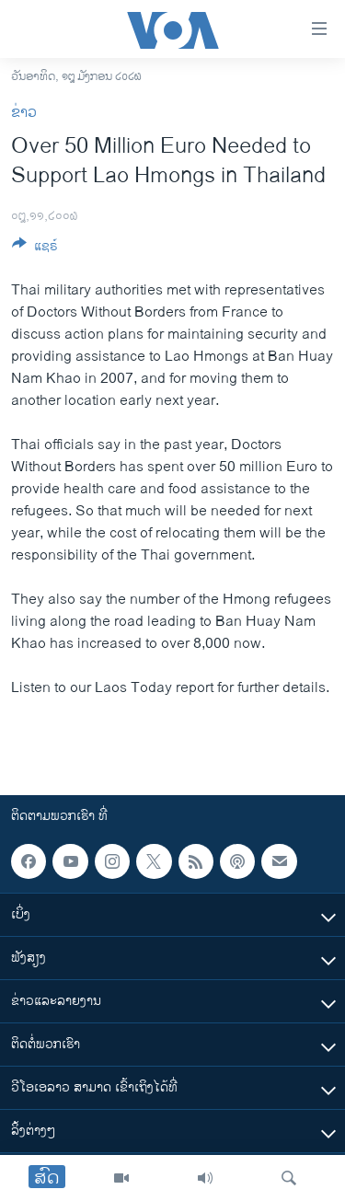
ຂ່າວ (24, 112)
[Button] (35, 249)
